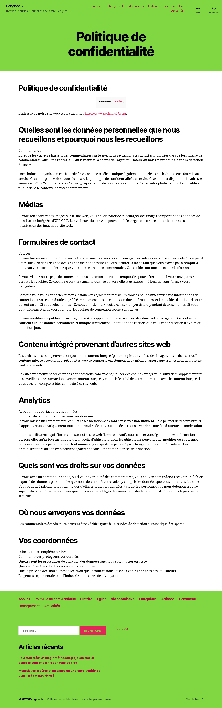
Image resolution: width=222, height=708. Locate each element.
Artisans (182, 599)
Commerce (27, 606)
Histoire (153, 6)
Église (109, 599)
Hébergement (114, 6)
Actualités (177, 10)
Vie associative (174, 6)
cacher (119, 101)
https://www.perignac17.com (107, 114)
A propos (122, 629)
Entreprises (134, 6)
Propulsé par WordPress (99, 699)
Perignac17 (15, 6)
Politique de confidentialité (58, 599)
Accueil (97, 6)
